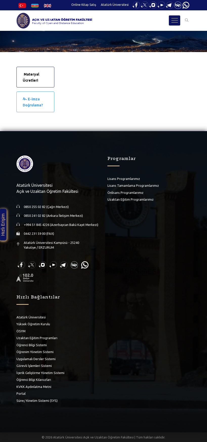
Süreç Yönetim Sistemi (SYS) (37, 400)
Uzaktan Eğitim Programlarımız (130, 199)
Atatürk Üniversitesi (115, 4)
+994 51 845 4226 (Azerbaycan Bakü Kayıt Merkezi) (61, 224)
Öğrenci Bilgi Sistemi (31, 344)
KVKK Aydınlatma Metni (33, 386)
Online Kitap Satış (83, 4)
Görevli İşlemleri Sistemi (34, 365)
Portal (21, 393)
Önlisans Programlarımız (125, 192)
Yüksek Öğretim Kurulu (33, 324)
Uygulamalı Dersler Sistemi (36, 358)
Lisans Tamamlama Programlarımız (133, 185)
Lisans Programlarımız (123, 178)
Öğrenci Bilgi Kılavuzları (33, 379)
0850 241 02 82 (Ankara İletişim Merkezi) (53, 215)
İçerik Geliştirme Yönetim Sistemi (40, 372)
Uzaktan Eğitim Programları (36, 338)
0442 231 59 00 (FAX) (39, 233)
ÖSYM (21, 331)
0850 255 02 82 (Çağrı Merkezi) (46, 206)
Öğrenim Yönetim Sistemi (35, 352)
